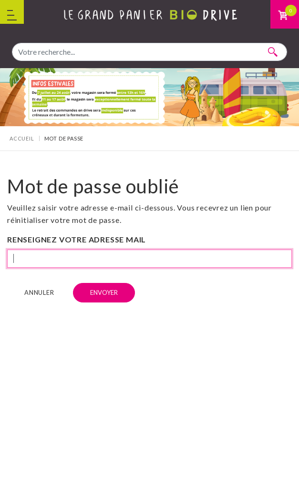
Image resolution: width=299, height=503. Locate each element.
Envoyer (104, 292)
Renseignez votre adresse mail (76, 239)
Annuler (39, 292)
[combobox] (149, 52)
